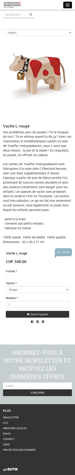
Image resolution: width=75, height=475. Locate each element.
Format (11, 271)
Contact (8, 439)
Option (11, 283)
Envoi (7, 433)
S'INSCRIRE (38, 392)
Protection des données (19, 449)
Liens (6, 444)
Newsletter (11, 417)
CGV (5, 422)
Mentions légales (15, 428)
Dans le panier (37, 314)
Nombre (12, 298)
